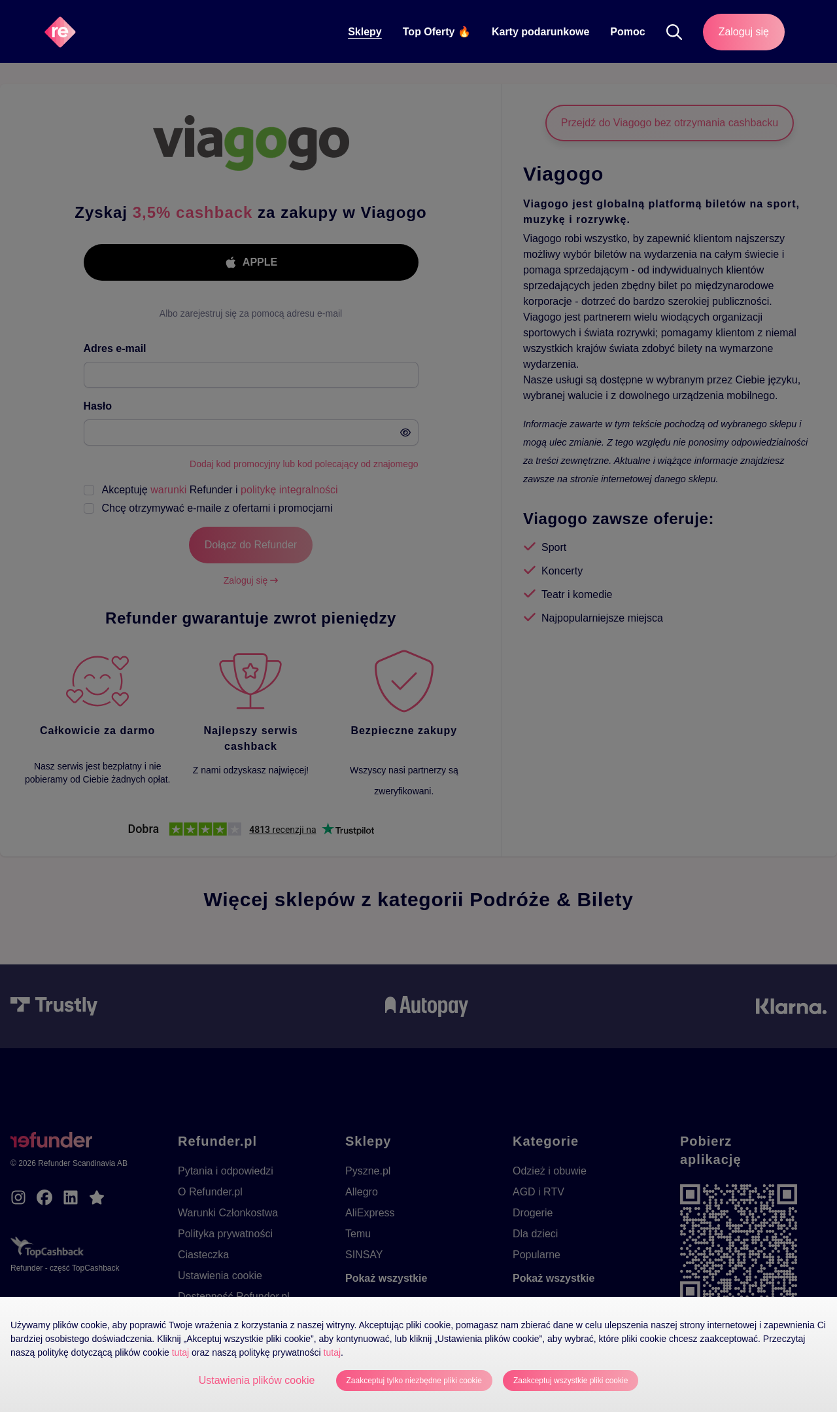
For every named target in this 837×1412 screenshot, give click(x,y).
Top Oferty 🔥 (437, 31)
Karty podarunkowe (540, 31)
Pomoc (627, 31)
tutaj (180, 1352)
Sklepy (365, 31)
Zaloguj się (744, 31)
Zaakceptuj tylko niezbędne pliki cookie (414, 1380)
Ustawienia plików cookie (257, 1380)
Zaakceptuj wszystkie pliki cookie (570, 1380)
